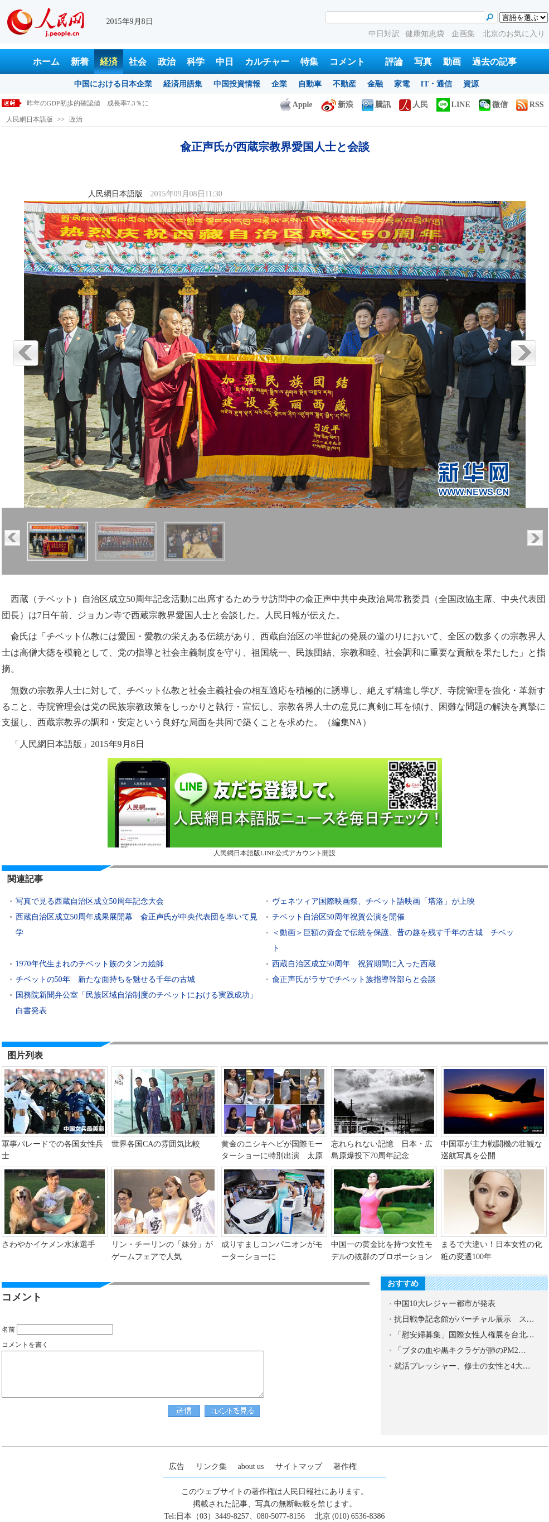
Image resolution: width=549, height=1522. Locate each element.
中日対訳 (384, 34)
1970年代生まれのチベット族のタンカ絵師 (90, 964)
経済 (109, 61)
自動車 (310, 84)
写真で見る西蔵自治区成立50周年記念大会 (90, 901)
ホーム (46, 61)
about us (251, 1466)
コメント (347, 61)
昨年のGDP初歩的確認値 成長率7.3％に (88, 103)
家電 (402, 84)
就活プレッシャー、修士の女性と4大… (462, 1366)
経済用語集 (182, 84)
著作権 (345, 1466)
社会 (138, 61)
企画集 (464, 34)
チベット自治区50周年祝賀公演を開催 (338, 917)
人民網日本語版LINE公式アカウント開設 (275, 807)
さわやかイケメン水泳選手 (48, 1244)
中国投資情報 (236, 84)
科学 (196, 61)
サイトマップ (298, 1466)
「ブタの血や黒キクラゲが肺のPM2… (460, 1350)
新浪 (337, 104)
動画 (452, 61)
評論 (394, 61)
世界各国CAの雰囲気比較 (155, 1144)
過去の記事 (494, 61)
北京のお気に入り (514, 34)
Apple (296, 104)
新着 (80, 61)
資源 (471, 84)
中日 (225, 61)
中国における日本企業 (113, 84)
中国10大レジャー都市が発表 (444, 1303)
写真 (423, 61)
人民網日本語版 (29, 119)
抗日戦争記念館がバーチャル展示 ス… (464, 1319)
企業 (279, 84)
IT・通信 (437, 84)
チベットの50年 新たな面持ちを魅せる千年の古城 (105, 979)
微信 (493, 104)
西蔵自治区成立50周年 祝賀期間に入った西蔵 (358, 964)
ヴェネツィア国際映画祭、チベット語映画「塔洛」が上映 (373, 901)
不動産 (344, 84)
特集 (309, 61)
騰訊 (376, 104)
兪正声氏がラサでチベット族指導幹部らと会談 (354, 979)
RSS (530, 104)
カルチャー (267, 61)
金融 (375, 84)
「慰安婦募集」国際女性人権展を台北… (464, 1335)
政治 (167, 61)
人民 (413, 104)
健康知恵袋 (425, 34)
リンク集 (211, 1466)
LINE (453, 104)
